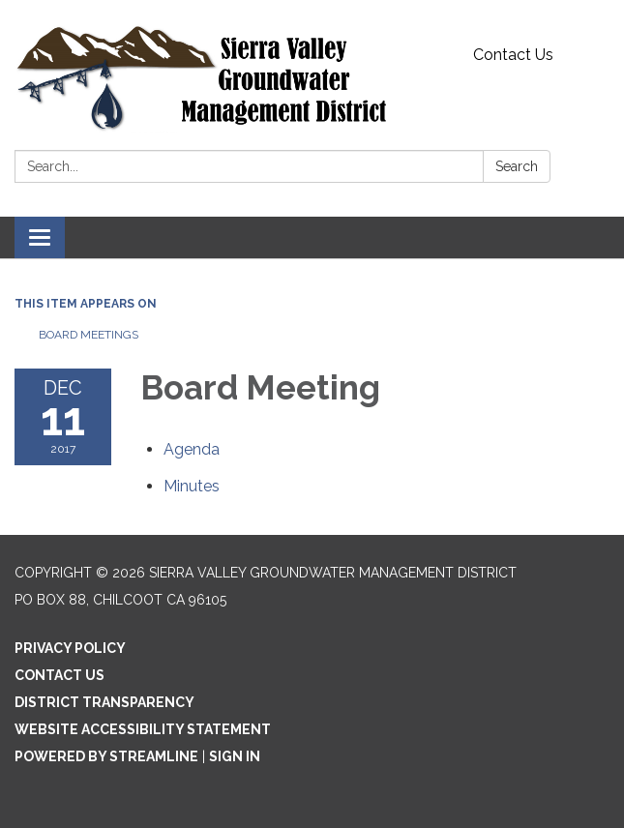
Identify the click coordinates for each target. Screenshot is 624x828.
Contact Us (513, 54)
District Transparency (104, 702)
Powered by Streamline (106, 756)
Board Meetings (88, 334)
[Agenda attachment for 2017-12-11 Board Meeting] (191, 449)
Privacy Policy (70, 648)
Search (516, 166)
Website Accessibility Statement (143, 729)
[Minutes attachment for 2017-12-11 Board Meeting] (191, 486)
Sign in (234, 756)
